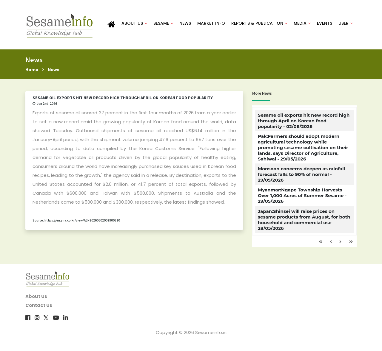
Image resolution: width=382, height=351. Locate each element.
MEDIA (302, 24)
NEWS (185, 24)
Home (32, 72)
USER (345, 24)
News (55, 72)
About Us (36, 299)
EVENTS (324, 24)
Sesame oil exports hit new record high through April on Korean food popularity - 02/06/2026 (303, 123)
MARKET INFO (211, 24)
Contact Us (38, 308)
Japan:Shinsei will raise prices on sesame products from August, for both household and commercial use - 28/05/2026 (304, 222)
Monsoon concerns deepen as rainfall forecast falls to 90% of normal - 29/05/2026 (301, 177)
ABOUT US (134, 24)
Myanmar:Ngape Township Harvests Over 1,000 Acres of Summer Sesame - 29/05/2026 (302, 198)
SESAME (163, 24)
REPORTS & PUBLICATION (259, 24)
